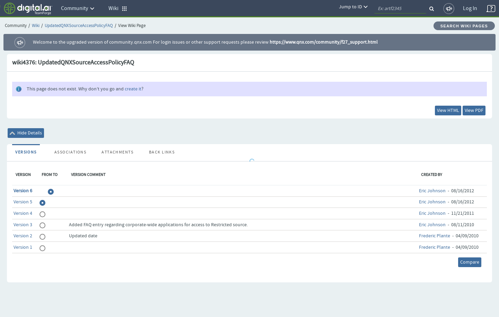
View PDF (474, 110)
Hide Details (26, 133)
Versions (26, 152)
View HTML (448, 110)
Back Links (162, 152)
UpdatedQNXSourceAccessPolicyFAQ (79, 26)
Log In (470, 8)
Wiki (36, 26)
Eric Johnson (432, 191)
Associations (70, 152)
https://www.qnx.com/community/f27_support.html (324, 42)
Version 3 (23, 225)
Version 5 (23, 202)
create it (133, 89)
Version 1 (23, 247)
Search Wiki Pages (464, 26)
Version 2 (23, 236)
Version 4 (23, 213)
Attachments (117, 152)
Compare (469, 262)
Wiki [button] (117, 8)
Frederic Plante (434, 236)
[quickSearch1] (400, 9)
